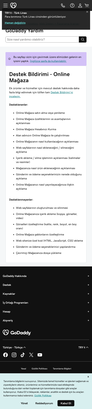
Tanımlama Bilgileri (62, 368)
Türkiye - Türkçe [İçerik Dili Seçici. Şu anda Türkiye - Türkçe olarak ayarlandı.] (15, 347)
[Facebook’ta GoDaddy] (5, 356)
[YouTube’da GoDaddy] (40, 356)
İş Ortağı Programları (15, 302)
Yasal (23, 368)
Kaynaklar (9, 293)
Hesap (6, 311)
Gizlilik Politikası (39, 368)
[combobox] (42, 39)
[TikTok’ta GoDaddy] (22, 356)
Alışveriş (8, 320)
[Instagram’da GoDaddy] (14, 356)
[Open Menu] (4, 5)
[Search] (83, 39)
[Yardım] (72, 5)
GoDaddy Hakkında (14, 276)
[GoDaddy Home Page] (17, 333)
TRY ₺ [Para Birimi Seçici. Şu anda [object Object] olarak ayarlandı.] (83, 347)
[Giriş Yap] (80, 5)
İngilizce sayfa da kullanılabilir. (48, 61)
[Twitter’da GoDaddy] (31, 356)
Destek (7, 284)
